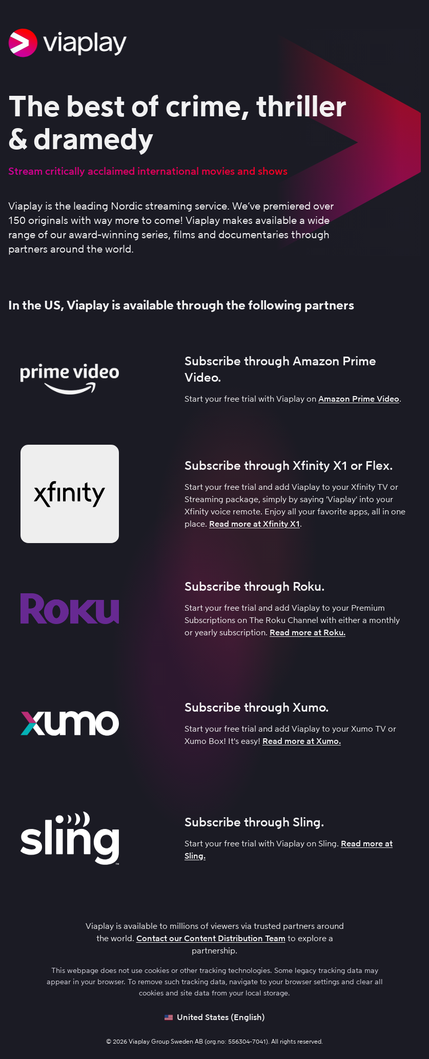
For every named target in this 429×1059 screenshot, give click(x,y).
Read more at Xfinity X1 (254, 524)
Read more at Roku (306, 632)
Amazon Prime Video (358, 399)
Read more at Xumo (300, 741)
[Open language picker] (215, 1017)
